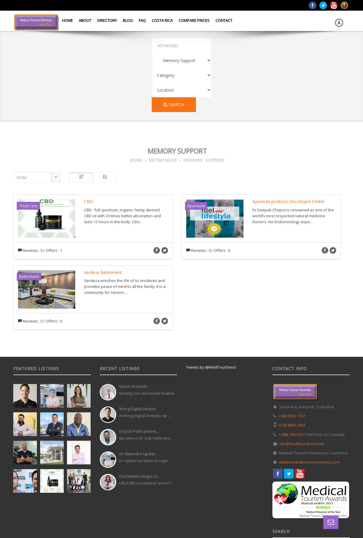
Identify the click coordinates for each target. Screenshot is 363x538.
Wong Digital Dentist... (138, 349)
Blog (128, 20)
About (85, 20)
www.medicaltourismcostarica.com (309, 403)
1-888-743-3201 (292, 375)
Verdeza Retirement (103, 213)
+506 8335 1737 (292, 356)
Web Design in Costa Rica (155, 520)
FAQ (142, 20)
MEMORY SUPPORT (204, 100)
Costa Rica (162, 20)
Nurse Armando (133, 327)
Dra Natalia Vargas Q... (139, 417)
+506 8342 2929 (292, 366)
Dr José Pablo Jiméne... (139, 372)
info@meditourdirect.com (301, 384)
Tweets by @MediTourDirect (211, 308)
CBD (88, 142)
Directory (107, 20)
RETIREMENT (163, 100)
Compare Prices (194, 20)
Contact (223, 20)
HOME (136, 100)
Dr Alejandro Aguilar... (138, 394)
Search (300, 45)
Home (67, 20)
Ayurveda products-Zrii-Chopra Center (288, 142)
